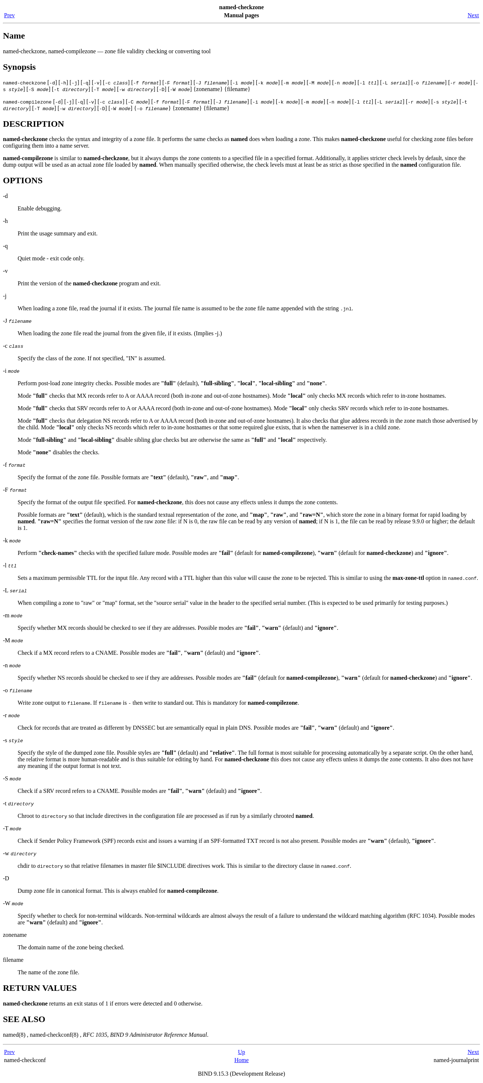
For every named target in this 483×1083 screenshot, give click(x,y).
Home (241, 1060)
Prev (9, 15)
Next (473, 15)
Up (241, 1052)
